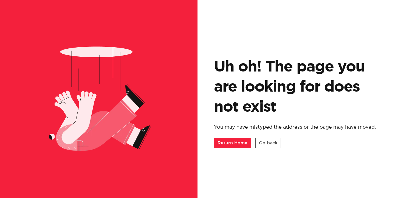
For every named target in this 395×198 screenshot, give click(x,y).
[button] (232, 143)
